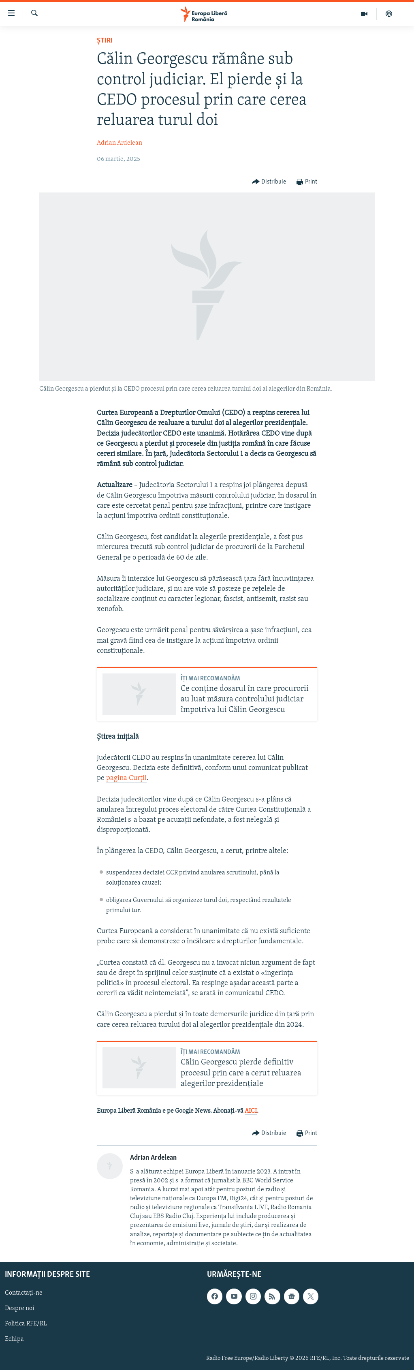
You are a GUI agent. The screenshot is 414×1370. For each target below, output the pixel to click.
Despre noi (19, 1308)
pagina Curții (126, 778)
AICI (251, 1111)
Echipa (14, 1339)
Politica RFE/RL (26, 1324)
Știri (105, 41)
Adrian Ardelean (119, 143)
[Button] (269, 182)
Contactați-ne (24, 1293)
